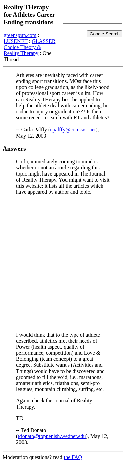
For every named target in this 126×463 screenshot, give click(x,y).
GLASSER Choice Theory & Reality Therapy (29, 47)
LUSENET (16, 41)
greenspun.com (20, 35)
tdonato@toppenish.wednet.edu (52, 436)
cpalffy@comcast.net (73, 129)
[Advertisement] (63, 263)
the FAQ (73, 457)
